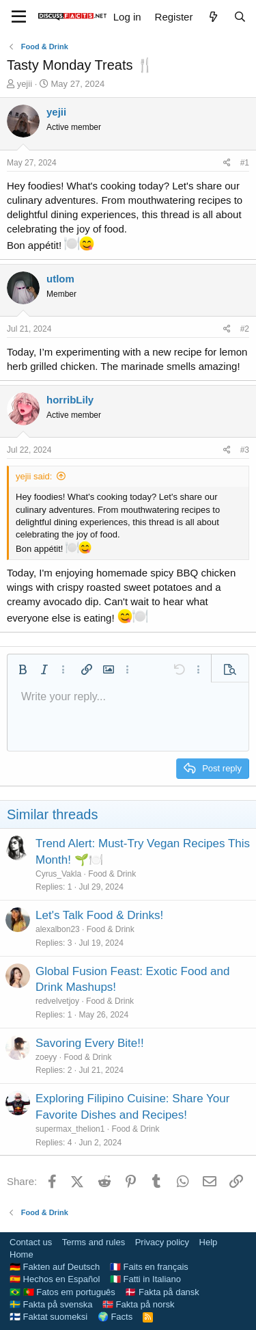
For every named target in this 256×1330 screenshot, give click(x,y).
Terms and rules (93, 1242)
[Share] (227, 163)
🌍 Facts (115, 1317)
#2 (244, 329)
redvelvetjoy (57, 1001)
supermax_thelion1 (69, 1129)
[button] (22, 669)
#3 (244, 450)
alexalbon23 (57, 929)
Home (21, 1254)
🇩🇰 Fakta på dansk (162, 1292)
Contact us (31, 1242)
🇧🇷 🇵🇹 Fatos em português (62, 1292)
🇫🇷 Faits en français (149, 1267)
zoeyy (46, 1057)
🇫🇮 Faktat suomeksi (48, 1317)
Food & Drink (112, 874)
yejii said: (34, 476)
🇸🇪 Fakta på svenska (51, 1304)
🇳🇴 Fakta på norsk (138, 1304)
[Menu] (19, 17)
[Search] (240, 16)
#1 (244, 163)
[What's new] (212, 16)
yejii (24, 84)
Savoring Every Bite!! (89, 1043)
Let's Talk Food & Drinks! (99, 915)
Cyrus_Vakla (58, 874)
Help (208, 1242)
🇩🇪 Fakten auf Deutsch (55, 1267)
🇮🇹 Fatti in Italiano (145, 1279)
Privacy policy (162, 1242)
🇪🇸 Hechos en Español (55, 1279)
